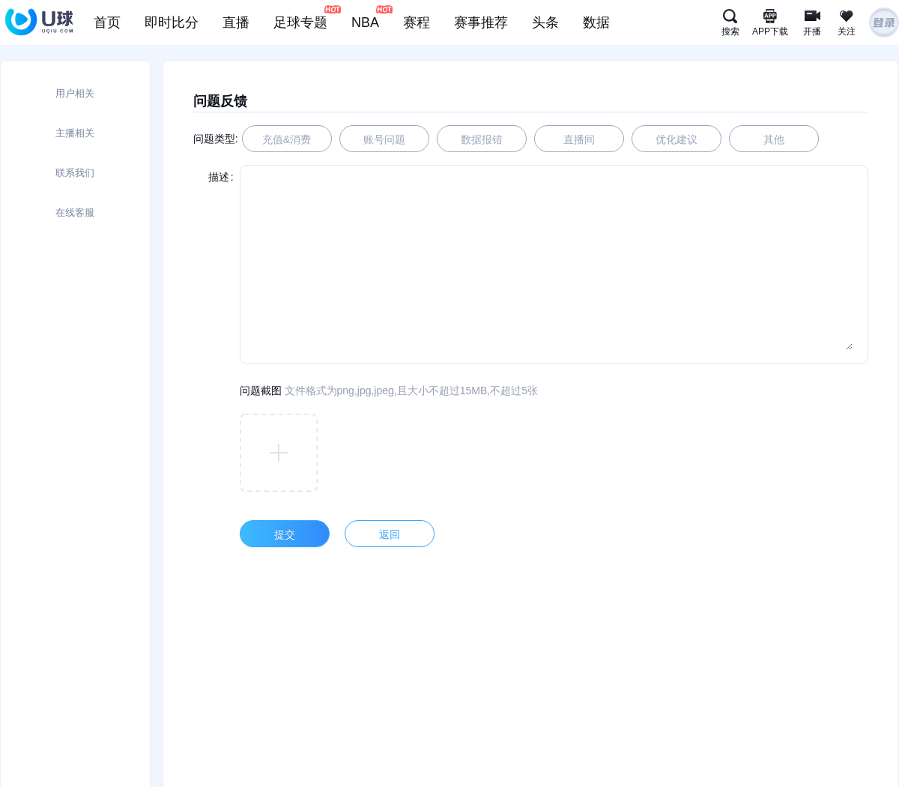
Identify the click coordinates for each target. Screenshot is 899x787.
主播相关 (74, 133)
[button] (279, 453)
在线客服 (74, 212)
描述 (218, 177)
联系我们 (74, 172)
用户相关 (74, 93)
